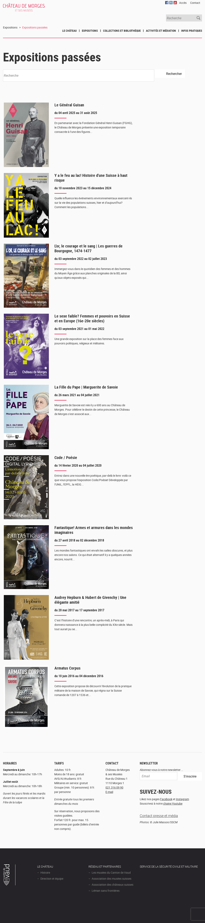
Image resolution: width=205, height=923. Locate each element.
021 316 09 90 (114, 787)
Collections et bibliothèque (122, 31)
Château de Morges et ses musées (29, 9)
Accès (183, 3)
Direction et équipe (51, 878)
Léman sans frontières (106, 890)
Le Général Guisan (69, 105)
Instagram (182, 799)
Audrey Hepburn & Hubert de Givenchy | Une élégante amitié (90, 600)
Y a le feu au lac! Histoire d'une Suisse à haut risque (90, 178)
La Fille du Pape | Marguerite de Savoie (86, 387)
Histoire (45, 872)
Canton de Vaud (9, 875)
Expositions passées (34, 27)
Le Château (69, 31)
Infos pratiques (191, 31)
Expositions (90, 31)
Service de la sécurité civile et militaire (169, 866)
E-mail (109, 792)
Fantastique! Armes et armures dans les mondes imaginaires (93, 530)
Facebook (166, 799)
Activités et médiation (161, 31)
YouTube (175, 2)
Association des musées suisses (111, 878)
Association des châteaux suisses (112, 884)
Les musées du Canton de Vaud (111, 872)
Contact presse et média (159, 815)
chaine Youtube (172, 803)
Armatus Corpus (67, 668)
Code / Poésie (65, 457)
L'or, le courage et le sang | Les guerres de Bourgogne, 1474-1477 (88, 248)
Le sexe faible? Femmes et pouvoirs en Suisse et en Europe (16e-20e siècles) (92, 318)
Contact (195, 3)
